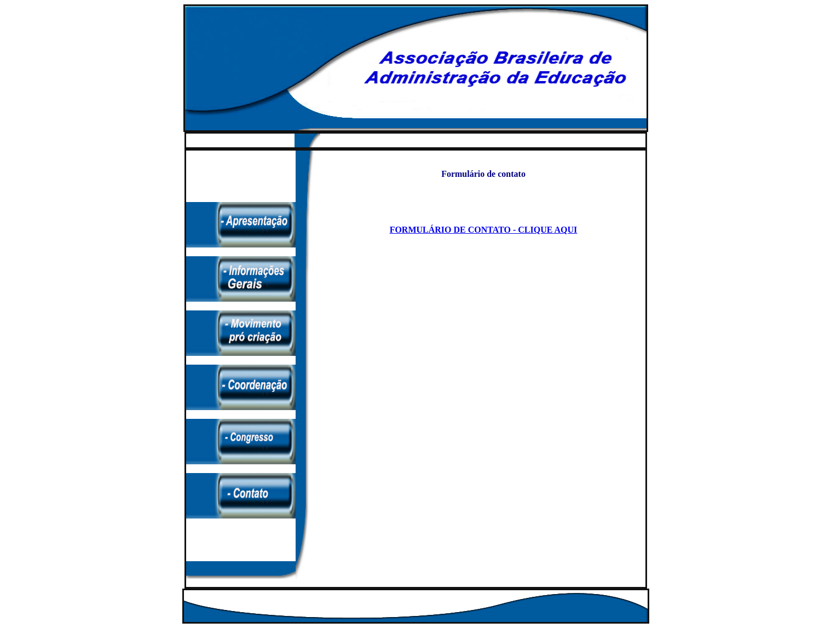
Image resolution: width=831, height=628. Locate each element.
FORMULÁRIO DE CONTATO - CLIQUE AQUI (484, 229)
